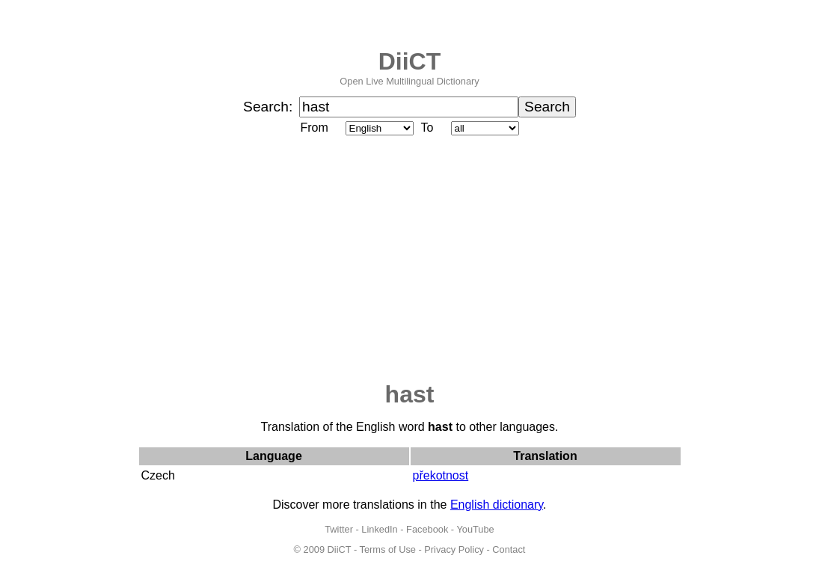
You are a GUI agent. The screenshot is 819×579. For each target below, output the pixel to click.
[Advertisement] (410, 259)
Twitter (339, 529)
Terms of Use (388, 549)
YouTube (475, 529)
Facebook (427, 529)
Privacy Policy (454, 549)
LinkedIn (379, 529)
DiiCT (409, 61)
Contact (508, 549)
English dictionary (496, 504)
